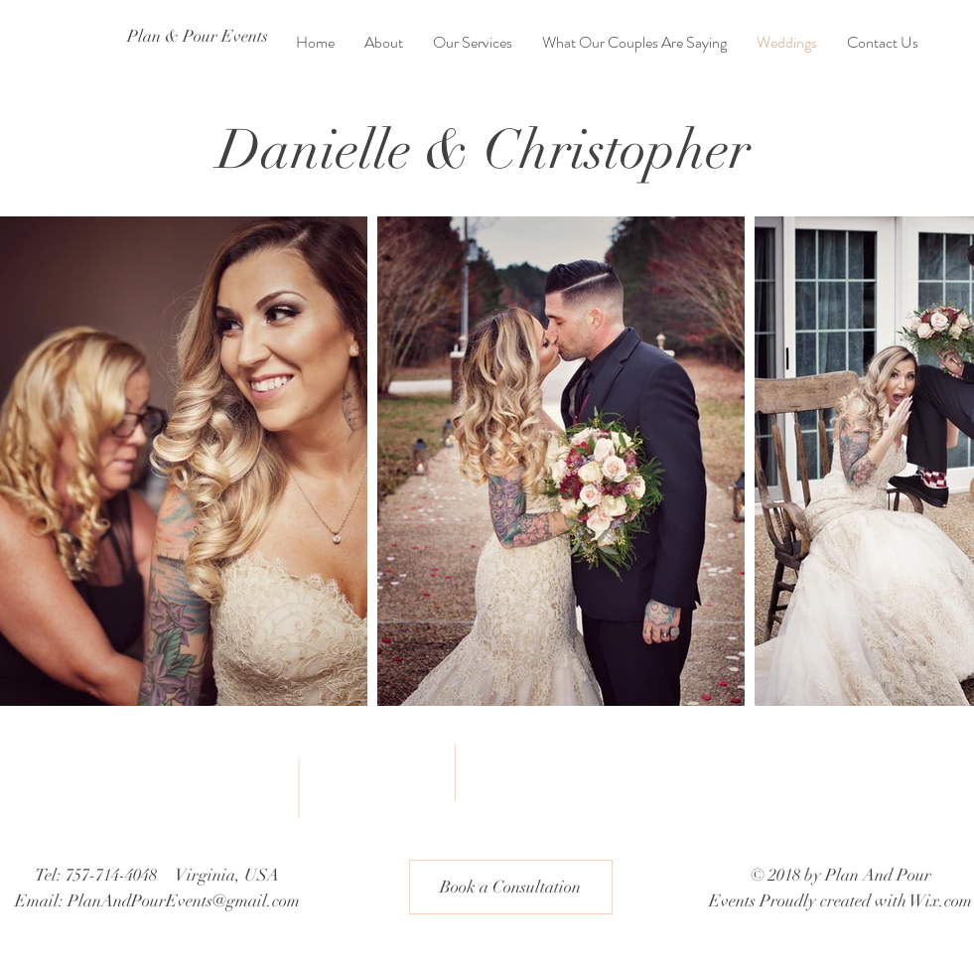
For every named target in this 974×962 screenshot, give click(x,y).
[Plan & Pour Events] (202, 37)
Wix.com (940, 901)
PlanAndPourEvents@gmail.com (184, 901)
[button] (511, 887)
